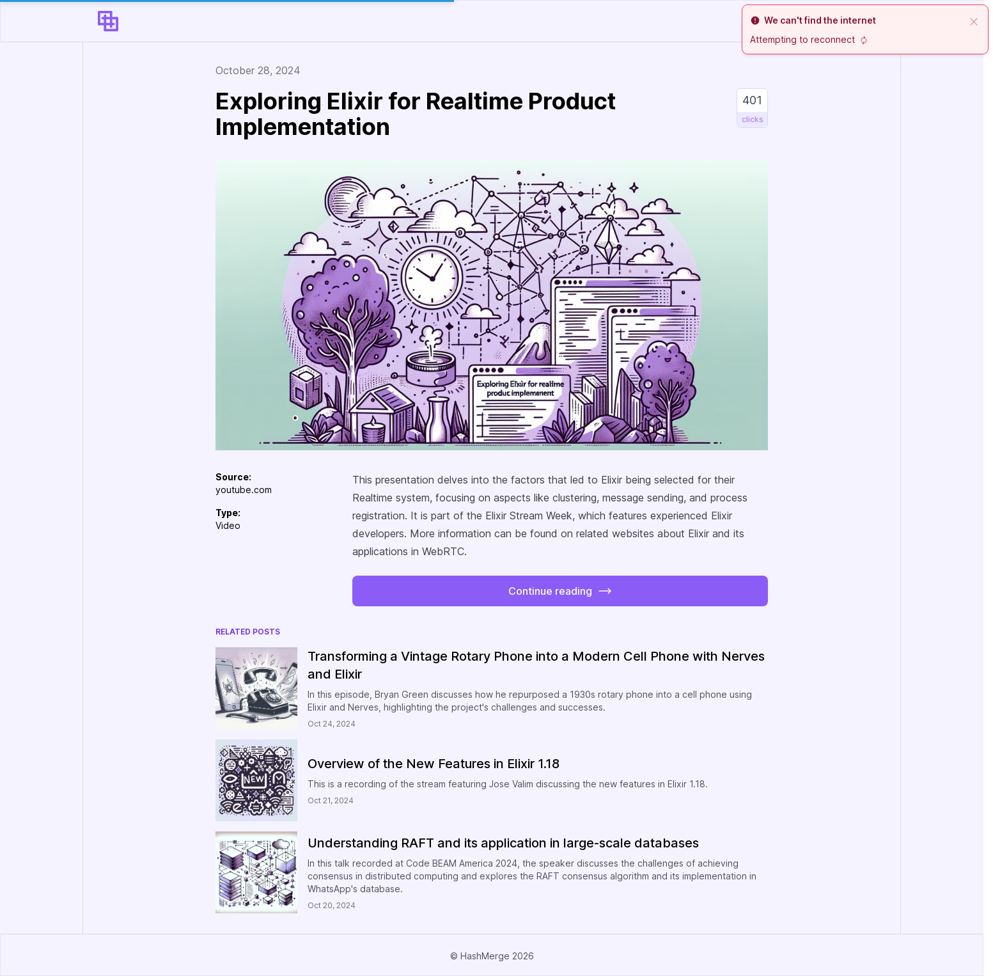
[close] (973, 20)
